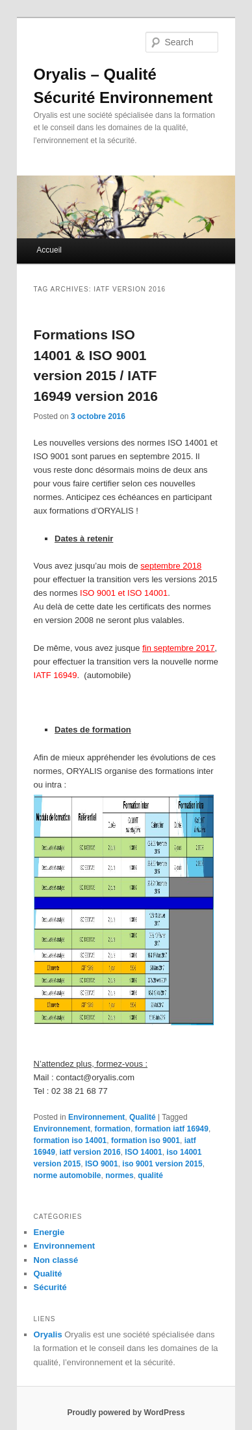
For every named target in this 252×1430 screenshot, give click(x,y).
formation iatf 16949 (171, 1128)
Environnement (96, 1117)
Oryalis (48, 1334)
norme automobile (67, 1175)
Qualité (142, 1117)
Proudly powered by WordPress (125, 1412)
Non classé (56, 1260)
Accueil (49, 250)
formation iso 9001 (145, 1140)
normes (119, 1175)
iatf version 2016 (90, 1152)
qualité (150, 1175)
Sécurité (50, 1287)
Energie (49, 1232)
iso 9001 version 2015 (162, 1163)
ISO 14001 (143, 1152)
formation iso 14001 (70, 1140)
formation (113, 1128)
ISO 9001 (101, 1163)
